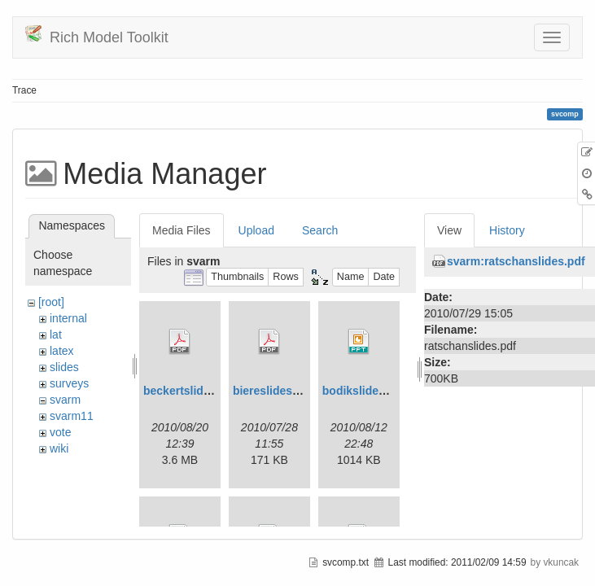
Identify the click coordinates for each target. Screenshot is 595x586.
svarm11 (72, 415)
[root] (51, 301)
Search (320, 230)
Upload (256, 230)
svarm (65, 399)
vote (60, 432)
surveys (69, 383)
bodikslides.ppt (364, 390)
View (449, 230)
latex (62, 350)
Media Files (181, 230)
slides (64, 367)
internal (68, 318)
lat (56, 334)
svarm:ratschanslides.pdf (516, 261)
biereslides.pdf (273, 390)
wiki (59, 448)
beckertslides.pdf (190, 390)
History (507, 230)
